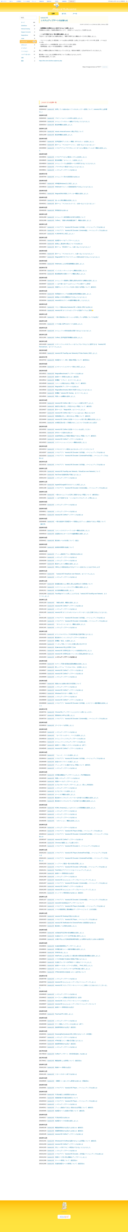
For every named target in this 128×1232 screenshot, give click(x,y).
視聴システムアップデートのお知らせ (67, 778)
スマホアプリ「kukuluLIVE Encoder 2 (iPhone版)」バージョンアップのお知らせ (81, 867)
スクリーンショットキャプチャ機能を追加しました (71, 587)
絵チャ (11, 1)
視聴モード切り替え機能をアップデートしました (71, 1157)
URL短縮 (110, 1)
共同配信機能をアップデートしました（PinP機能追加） (73, 775)
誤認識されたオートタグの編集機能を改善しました (71, 533)
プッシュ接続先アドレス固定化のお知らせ (69, 554)
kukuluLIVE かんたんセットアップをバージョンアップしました (75, 880)
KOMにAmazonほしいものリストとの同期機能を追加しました (75, 807)
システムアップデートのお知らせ (54, 20)
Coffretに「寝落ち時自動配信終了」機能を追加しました (73, 220)
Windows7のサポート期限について (66, 693)
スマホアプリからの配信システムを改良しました (71, 157)
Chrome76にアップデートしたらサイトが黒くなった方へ (73, 712)
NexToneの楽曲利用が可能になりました (68, 474)
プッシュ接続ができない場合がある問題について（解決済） (74, 1107)
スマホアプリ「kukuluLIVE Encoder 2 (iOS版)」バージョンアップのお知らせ (80, 227)
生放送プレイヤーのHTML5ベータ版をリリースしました (73, 962)
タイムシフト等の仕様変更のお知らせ (67, 176)
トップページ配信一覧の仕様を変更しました (69, 863)
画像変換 (64, 1)
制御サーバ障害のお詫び (63, 1067)
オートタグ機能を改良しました (65, 794)
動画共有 (49, 1)
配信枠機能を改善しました (63, 124)
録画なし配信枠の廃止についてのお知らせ (69, 243)
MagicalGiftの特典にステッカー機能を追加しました (71, 193)
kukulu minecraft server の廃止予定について (69, 131)
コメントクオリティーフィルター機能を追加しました (72, 530)
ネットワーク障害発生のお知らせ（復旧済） (69, 893)
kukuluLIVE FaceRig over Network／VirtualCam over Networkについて (77, 471)
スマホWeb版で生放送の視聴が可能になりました (71, 959)
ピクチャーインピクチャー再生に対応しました (70, 366)
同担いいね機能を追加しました (65, 396)
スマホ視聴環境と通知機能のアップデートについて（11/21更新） (76, 909)
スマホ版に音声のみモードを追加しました (69, 324)
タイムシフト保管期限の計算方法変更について (70, 217)
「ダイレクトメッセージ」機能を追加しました (70, 624)
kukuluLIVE (44, 18)
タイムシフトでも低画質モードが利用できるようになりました (75, 163)
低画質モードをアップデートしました (67, 240)
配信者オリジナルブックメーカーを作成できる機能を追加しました (76, 797)
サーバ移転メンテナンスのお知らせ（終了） (69, 1024)
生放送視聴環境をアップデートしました (68, 946)
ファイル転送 (26, 1)
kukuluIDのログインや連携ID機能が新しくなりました (72, 300)
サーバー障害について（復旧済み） (66, 1160)
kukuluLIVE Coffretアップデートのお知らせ (69, 439)
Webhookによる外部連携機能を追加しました (69, 263)
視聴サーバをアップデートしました (66, 781)
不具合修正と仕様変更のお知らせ (66, 1094)
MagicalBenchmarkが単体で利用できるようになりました (73, 389)
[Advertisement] (28, 92)
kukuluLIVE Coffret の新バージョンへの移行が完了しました (74, 403)
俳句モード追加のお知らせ (63, 432)
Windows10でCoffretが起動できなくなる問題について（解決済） (76, 1141)
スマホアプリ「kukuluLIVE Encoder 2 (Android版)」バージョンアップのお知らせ (81, 230)
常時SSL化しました (61, 952)
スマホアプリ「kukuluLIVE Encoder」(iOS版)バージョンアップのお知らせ (79, 1154)
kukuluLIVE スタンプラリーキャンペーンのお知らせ (72, 1000)
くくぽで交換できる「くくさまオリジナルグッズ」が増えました (76, 498)
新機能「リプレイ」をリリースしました (68, 380)
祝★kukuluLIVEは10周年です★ (65, 647)
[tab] (28, 22)
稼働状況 (123, 1)
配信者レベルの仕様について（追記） (67, 540)
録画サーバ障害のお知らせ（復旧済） (67, 376)
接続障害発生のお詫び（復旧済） (66, 1027)
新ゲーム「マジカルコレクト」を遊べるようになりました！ (74, 253)
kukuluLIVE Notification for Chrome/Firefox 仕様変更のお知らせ (75, 922)
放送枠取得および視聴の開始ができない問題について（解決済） (76, 436)
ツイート (104, 67)
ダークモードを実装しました (64, 725)
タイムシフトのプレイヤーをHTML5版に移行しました (72, 968)
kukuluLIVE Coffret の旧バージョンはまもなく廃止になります (75, 413)
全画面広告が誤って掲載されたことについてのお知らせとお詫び (76, 422)
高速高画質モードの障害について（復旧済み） (70, 1163)
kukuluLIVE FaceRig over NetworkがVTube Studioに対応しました (76, 353)
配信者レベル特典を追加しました (66, 926)
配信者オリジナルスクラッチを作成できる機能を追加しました (75, 801)
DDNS (56, 1)
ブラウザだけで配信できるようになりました (69, 166)
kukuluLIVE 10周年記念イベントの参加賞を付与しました (73, 650)
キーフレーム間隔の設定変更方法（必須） (69, 997)
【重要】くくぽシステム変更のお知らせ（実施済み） (72, 1081)
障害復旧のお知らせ (61, 210)
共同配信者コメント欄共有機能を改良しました (70, 949)
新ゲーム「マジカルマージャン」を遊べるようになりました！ (75, 144)
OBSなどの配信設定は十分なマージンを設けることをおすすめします (77, 567)
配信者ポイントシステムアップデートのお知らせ (71, 637)
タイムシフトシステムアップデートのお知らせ (70, 738)
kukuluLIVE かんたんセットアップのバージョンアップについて (75, 1004)
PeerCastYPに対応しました (64, 1014)
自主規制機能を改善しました (64, 590)
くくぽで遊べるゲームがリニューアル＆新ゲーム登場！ (73, 284)
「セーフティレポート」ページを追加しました (70, 735)
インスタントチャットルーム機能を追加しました (71, 270)
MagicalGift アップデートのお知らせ (67, 386)
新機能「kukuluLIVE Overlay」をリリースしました (71, 393)
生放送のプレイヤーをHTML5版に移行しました (70, 936)
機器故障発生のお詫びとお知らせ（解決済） (69, 1127)
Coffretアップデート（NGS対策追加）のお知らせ (71, 1054)
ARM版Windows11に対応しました (66, 183)
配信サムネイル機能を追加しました (66, 564)
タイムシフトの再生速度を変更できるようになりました (73, 330)
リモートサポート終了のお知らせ (66, 1074)
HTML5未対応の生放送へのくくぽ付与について (70, 972)
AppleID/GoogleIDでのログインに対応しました (70, 484)
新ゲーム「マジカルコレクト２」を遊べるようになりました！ (75, 203)
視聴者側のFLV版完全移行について (66, 1097)
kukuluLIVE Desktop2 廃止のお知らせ (67, 916)
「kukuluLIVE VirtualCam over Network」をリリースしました (75, 574)
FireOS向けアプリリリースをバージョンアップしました (73, 870)
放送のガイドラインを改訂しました (66, 761)
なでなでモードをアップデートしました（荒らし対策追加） (74, 784)
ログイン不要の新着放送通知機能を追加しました (71, 664)
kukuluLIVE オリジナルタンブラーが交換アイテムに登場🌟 (74, 310)
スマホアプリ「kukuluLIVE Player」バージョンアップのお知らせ (76, 919)
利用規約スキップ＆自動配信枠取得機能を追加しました (73, 294)
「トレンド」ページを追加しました (66, 755)
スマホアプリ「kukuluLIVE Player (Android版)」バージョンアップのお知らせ (80, 906)
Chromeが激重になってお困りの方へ (67, 842)
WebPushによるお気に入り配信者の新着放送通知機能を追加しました (77, 955)
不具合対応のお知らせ (62, 1117)
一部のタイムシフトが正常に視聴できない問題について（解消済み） (77, 494)
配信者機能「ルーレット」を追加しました (69, 160)
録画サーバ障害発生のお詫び (64, 873)
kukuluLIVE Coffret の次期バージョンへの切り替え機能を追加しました (78, 419)
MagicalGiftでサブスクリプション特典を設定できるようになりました (77, 257)
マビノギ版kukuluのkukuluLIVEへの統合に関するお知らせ (74, 307)
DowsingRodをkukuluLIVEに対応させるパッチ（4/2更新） (74, 1034)
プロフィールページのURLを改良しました (69, 118)
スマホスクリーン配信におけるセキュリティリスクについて (74, 449)
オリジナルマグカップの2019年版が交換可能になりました (74, 634)
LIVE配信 (19, 1)
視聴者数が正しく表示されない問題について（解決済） (73, 416)
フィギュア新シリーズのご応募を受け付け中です (71, 644)
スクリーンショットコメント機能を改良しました (71, 442)
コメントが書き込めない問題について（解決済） (71, 383)
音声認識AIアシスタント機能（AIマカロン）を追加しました (74, 141)
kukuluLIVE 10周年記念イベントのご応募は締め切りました (74, 653)
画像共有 (41, 1)
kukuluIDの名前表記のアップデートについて (69, 903)
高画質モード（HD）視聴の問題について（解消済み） (72, 360)
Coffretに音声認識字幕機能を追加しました (69, 337)
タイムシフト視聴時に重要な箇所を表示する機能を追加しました (76, 280)
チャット (34, 1)
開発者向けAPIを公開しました (65, 715)
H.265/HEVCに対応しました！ (65, 233)
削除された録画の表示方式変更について (68, 683)
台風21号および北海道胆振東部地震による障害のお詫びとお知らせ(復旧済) (79, 939)
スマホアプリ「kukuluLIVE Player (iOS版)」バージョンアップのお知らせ (78, 830)
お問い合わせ (116, 1)
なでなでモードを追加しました (65, 791)
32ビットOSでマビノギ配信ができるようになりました (73, 1147)
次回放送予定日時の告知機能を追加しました (69, 932)
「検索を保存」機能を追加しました (66, 602)
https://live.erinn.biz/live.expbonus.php (50, 60)
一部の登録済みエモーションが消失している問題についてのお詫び (76, 317)
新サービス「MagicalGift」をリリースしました (70, 409)
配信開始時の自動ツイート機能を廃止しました (70, 273)
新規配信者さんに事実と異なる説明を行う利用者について (74, 584)
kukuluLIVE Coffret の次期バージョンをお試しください (73, 429)
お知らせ (72, 1)
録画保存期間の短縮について (64, 547)
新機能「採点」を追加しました (65, 640)
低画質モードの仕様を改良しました (66, 1121)
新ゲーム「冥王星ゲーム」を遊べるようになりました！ (73, 247)
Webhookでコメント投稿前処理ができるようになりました (74, 186)
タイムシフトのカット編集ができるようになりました (72, 121)
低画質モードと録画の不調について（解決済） (70, 1110)
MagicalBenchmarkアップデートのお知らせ (69, 373)
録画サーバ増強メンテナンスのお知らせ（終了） (71, 745)
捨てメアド (3, 1)
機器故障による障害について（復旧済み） (69, 1060)
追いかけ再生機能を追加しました (66, 200)
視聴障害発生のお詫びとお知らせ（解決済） (69, 1131)
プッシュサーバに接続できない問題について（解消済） (73, 765)
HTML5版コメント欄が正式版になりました (69, 1040)
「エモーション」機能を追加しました (67, 820)
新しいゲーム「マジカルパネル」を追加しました (71, 667)
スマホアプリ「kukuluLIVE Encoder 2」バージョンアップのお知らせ (77, 846)
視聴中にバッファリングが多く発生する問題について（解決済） (76, 287)
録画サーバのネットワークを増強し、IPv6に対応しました (74, 965)
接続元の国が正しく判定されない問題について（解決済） (74, 406)
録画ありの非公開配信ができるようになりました (71, 297)
